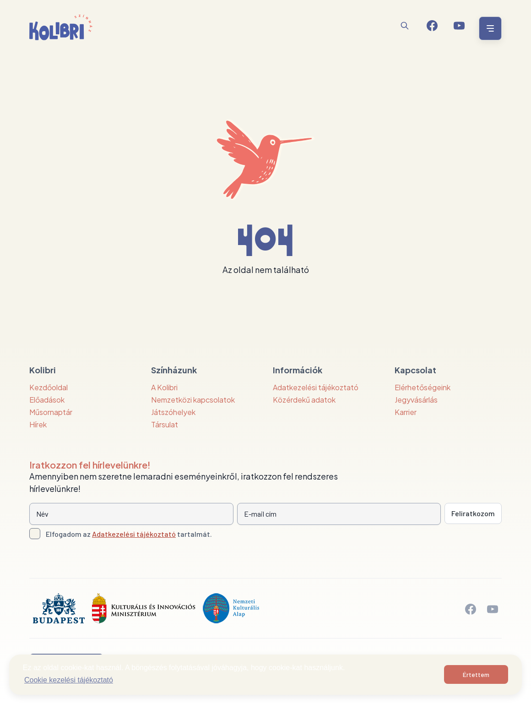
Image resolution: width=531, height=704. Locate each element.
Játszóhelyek (173, 412)
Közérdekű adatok (304, 399)
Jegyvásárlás (416, 399)
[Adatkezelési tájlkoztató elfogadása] (34, 533)
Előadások (47, 399)
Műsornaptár (50, 412)
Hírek (38, 424)
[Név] (131, 514)
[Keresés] (404, 25)
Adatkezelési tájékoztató (315, 387)
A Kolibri (164, 387)
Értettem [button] (476, 674)
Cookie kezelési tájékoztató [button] (68, 680)
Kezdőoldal (48, 387)
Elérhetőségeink (422, 387)
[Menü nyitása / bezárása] (489, 28)
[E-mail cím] (339, 514)
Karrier (406, 412)
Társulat (164, 424)
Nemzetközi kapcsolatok (193, 399)
